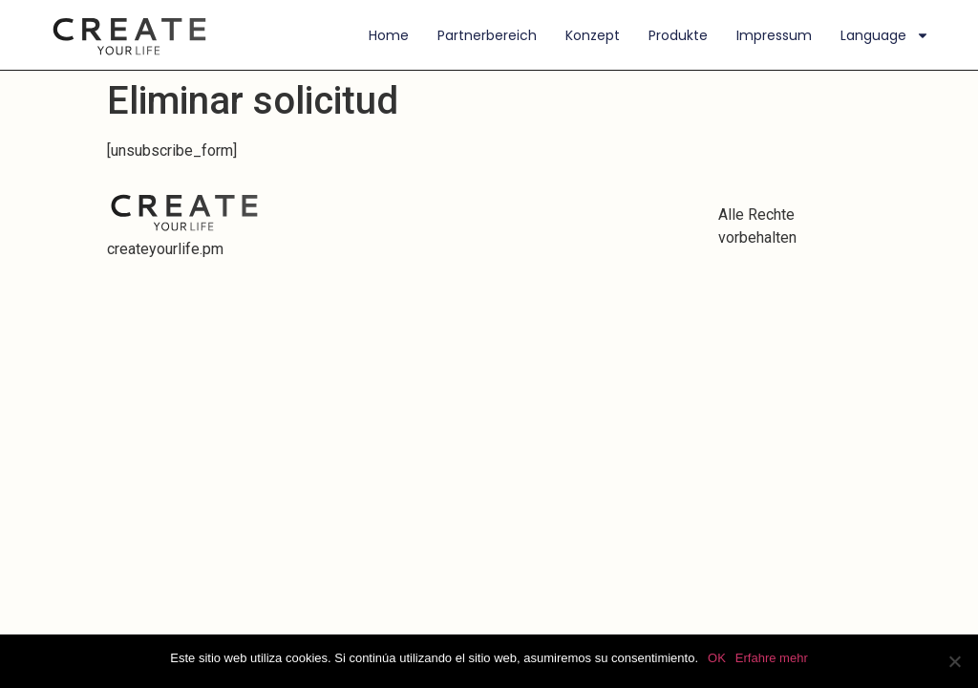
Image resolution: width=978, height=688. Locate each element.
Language (884, 35)
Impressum (774, 35)
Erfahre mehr (771, 658)
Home (389, 35)
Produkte (678, 35)
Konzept (592, 35)
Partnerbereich (487, 35)
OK (717, 658)
